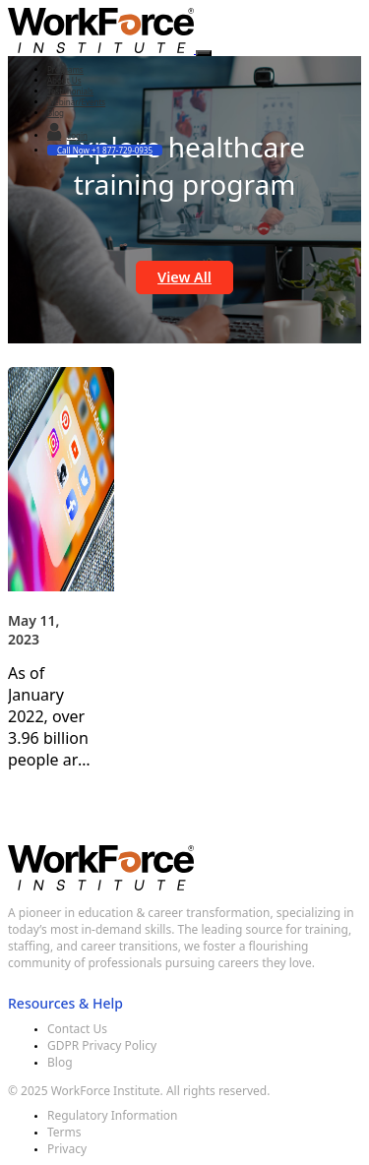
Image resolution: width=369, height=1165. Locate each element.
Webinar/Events (76, 101)
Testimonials (70, 91)
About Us (64, 80)
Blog (55, 112)
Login (67, 133)
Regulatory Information (112, 1115)
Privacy (67, 1148)
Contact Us (77, 1028)
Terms (64, 1132)
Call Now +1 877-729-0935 (105, 150)
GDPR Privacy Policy (101, 1045)
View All (184, 277)
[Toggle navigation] (204, 53)
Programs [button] (65, 69)
